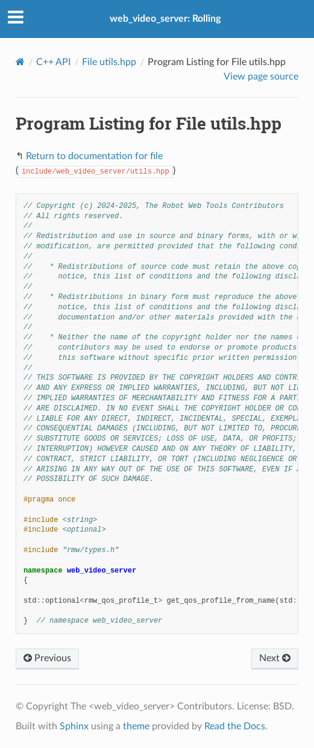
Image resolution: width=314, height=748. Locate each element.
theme (136, 726)
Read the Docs (234, 726)
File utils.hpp (109, 62)
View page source (261, 76)
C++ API (53, 62)
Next (274, 658)
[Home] (20, 62)
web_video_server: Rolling (165, 19)
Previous (47, 658)
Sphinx (74, 726)
